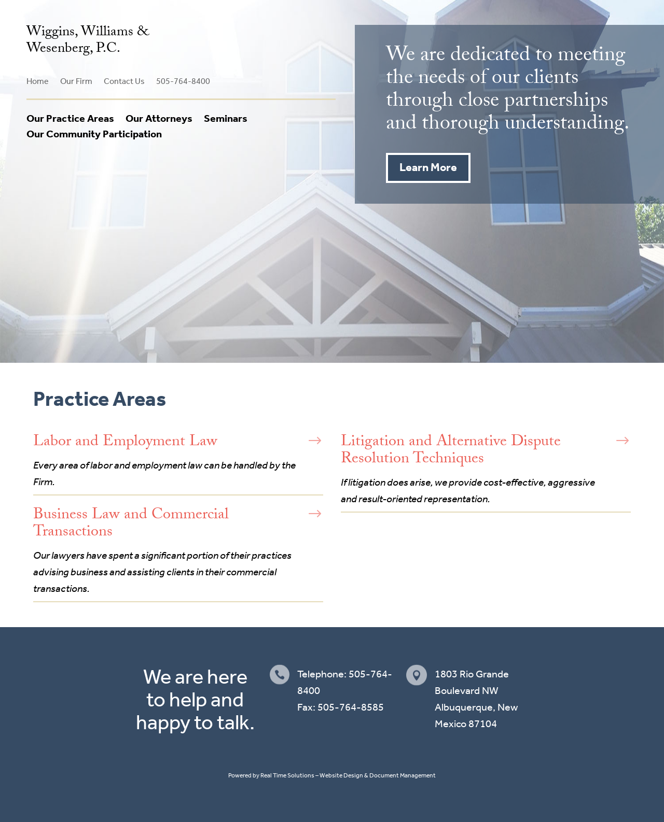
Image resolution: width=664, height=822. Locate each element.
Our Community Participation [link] (94, 133)
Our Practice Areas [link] (70, 118)
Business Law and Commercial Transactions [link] (131, 524)
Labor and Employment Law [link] (125, 442)
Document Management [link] (402, 775)
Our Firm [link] (76, 81)
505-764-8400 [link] (183, 81)
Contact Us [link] (124, 81)
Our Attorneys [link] (159, 118)
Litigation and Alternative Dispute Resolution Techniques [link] (451, 451)
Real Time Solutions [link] (287, 775)
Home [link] (37, 81)
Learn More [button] (428, 167)
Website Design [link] (341, 775)
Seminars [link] (225, 118)
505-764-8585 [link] (350, 707)
